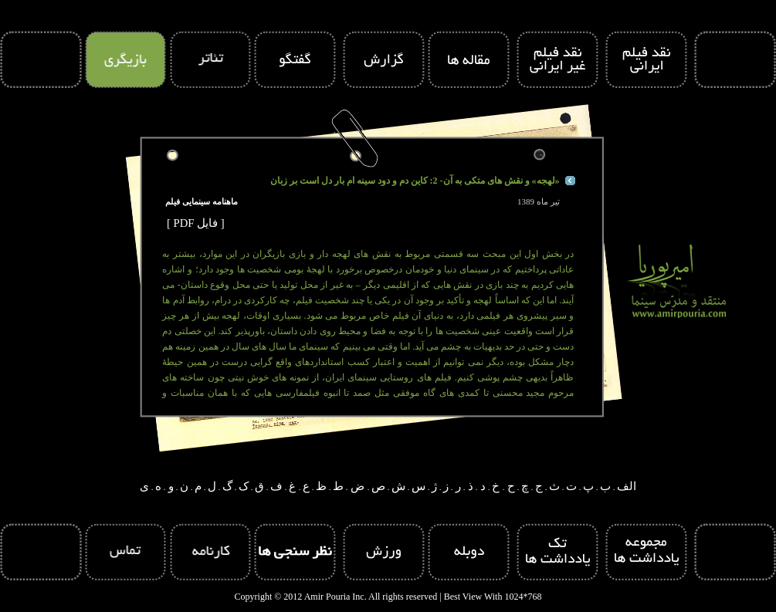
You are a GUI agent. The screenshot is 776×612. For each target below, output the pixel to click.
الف (626, 486)
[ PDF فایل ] (196, 223)
